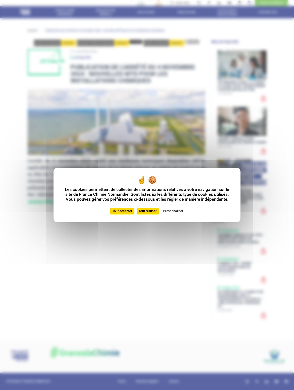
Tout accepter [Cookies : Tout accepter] (122, 211)
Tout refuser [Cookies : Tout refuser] (148, 211)
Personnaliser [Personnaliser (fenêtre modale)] (173, 211)
